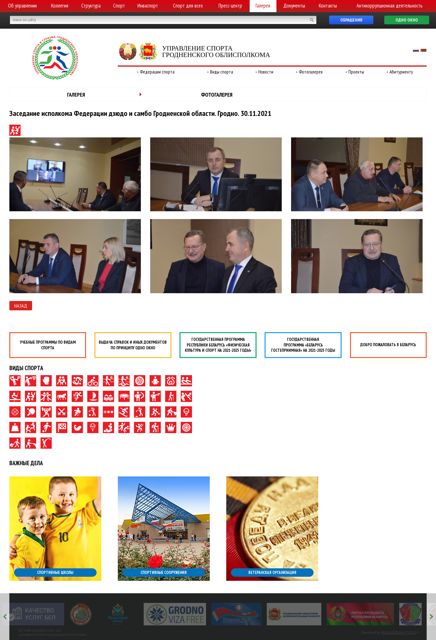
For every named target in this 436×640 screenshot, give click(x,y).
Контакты (328, 5)
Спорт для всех (188, 5)
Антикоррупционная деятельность (390, 5)
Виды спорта (221, 71)
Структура (91, 5)
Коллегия (59, 5)
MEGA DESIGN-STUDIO (398, 632)
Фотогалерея (311, 71)
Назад (20, 306)
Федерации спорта (157, 71)
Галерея (263, 5)
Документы (294, 5)
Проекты (356, 71)
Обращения (351, 20)
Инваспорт (147, 5)
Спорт (119, 5)
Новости (265, 71)
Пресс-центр (230, 5)
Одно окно (406, 20)
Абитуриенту (401, 71)
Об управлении (22, 5)
